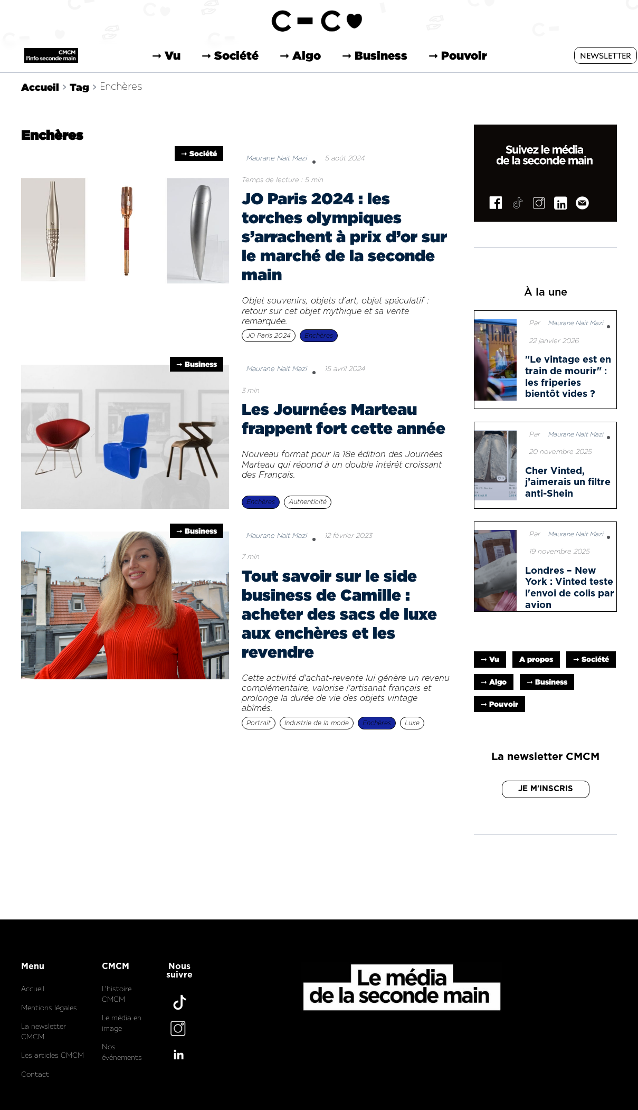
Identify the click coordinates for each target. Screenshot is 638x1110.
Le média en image (121, 1023)
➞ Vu (166, 55)
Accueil (40, 86)
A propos (536, 659)
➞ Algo (300, 55)
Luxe (412, 723)
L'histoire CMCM (116, 994)
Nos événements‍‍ (122, 1052)
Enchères (121, 87)
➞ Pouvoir (457, 55)
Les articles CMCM (52, 1055)
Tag (79, 86)
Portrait (258, 723)
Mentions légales (49, 1008)
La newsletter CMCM (43, 1032)
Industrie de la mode (316, 723)
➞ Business (374, 55)
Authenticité (308, 502)
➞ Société (230, 55)
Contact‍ (35, 1074)
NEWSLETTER (605, 56)
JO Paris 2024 (268, 336)
